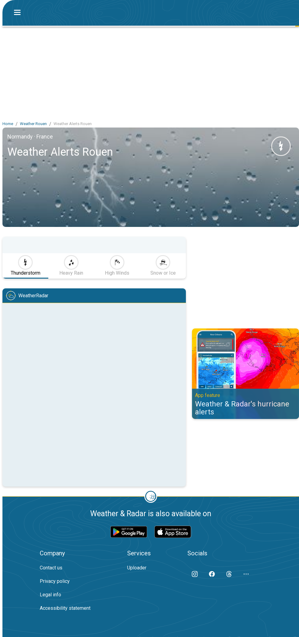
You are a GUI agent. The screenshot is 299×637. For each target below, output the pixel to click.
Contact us (51, 568)
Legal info (50, 595)
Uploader (136, 568)
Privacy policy (55, 581)
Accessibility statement (65, 608)
